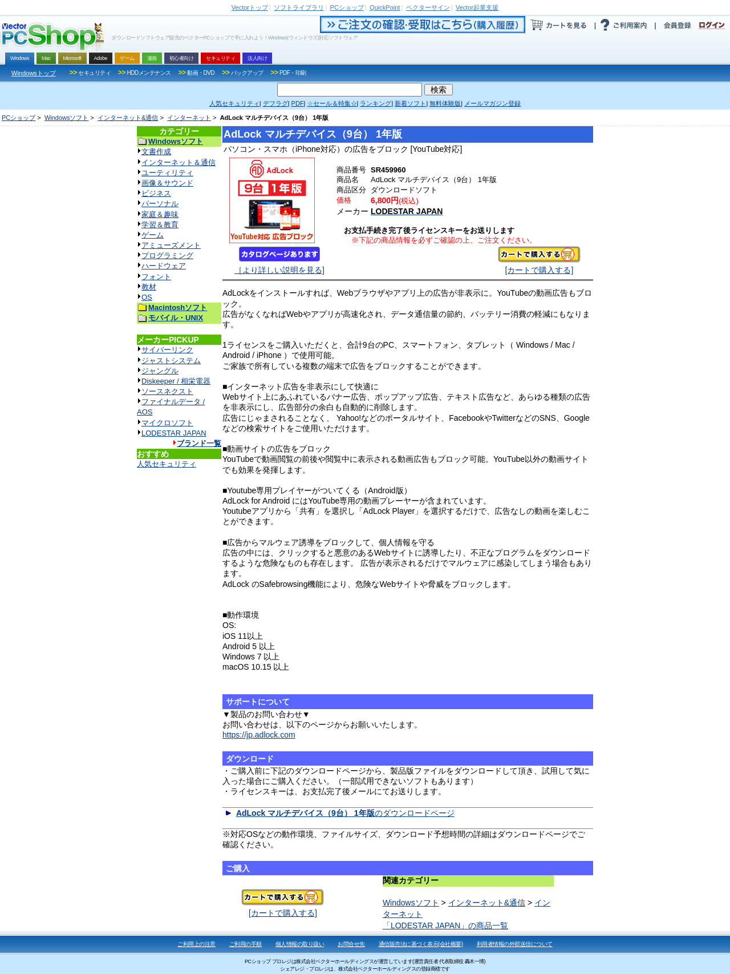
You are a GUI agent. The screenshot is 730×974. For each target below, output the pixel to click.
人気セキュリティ (166, 464)
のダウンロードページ (345, 813)
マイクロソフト (167, 422)
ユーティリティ (167, 172)
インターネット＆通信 (178, 162)
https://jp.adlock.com (258, 734)
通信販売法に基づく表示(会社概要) (421, 944)
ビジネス (156, 193)
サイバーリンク (167, 349)
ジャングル (160, 371)
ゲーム (152, 235)
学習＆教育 (160, 224)
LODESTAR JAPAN (173, 433)
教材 (148, 287)
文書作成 (156, 151)
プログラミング (167, 255)
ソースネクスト (167, 391)
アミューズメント (171, 245)
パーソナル (160, 203)
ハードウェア (163, 265)
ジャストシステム (171, 360)
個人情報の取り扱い (300, 944)
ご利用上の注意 (196, 944)
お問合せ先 (351, 944)
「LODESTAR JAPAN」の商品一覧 (445, 925)
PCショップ (18, 117)
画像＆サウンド (167, 183)
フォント (156, 276)
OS (146, 297)
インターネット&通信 (128, 117)
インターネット (189, 117)
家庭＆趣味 (160, 214)
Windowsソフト (66, 117)
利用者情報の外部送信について (515, 944)
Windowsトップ (33, 73)
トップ (250, 7)
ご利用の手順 (245, 944)
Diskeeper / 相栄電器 (175, 381)
